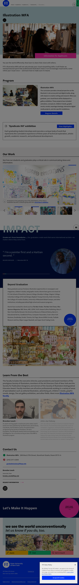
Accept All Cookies (58, 578)
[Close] (75, 565)
